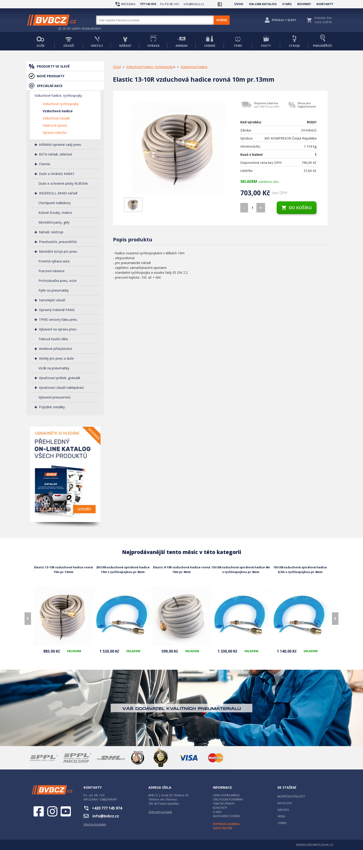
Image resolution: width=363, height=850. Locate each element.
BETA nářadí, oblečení (55, 154)
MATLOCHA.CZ (323, 845)
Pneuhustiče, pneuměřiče (58, 242)
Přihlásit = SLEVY (284, 20)
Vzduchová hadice (58, 111)
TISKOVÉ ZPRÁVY (224, 804)
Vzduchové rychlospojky (60, 104)
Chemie (44, 164)
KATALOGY (285, 803)
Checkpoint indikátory (54, 203)
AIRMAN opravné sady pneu (60, 144)
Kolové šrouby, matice (55, 212)
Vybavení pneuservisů (54, 397)
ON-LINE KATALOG (263, 4)
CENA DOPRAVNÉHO (226, 795)
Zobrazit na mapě (160, 812)
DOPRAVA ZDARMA (226, 824)
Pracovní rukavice (51, 271)
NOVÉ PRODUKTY (50, 76)
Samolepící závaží (52, 300)
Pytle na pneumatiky (53, 290)
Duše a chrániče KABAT (57, 173)
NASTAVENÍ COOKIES (226, 816)
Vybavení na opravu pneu (57, 329)
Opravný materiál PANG (57, 310)
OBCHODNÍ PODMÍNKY (228, 799)
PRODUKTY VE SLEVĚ (53, 66)
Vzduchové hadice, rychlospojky (58, 95)
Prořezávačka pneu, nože (57, 280)
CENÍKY (282, 823)
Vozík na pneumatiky (53, 368)
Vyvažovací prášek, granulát (59, 378)
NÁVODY (283, 810)
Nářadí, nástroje (51, 232)
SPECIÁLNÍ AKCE (50, 86)
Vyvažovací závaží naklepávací (61, 387)
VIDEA (281, 816)
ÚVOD (238, 4)
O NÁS (287, 4)
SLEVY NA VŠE (222, 828)
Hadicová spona (55, 125)
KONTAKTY (324, 4)
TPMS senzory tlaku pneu (58, 319)
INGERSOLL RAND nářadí (58, 193)
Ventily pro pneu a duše (56, 358)
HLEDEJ (221, 20)
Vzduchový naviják (56, 118)
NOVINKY (304, 4)
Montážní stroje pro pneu (58, 251)
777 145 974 (148, 4)
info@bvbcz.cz (194, 4)
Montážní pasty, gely (53, 222)
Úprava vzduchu (54, 132)
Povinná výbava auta (53, 261)
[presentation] (28, 618)
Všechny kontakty (95, 824)
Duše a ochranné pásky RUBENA (63, 183)
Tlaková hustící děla (53, 339)
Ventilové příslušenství (55, 348)
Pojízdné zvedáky (52, 407)
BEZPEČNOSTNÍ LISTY (291, 796)
